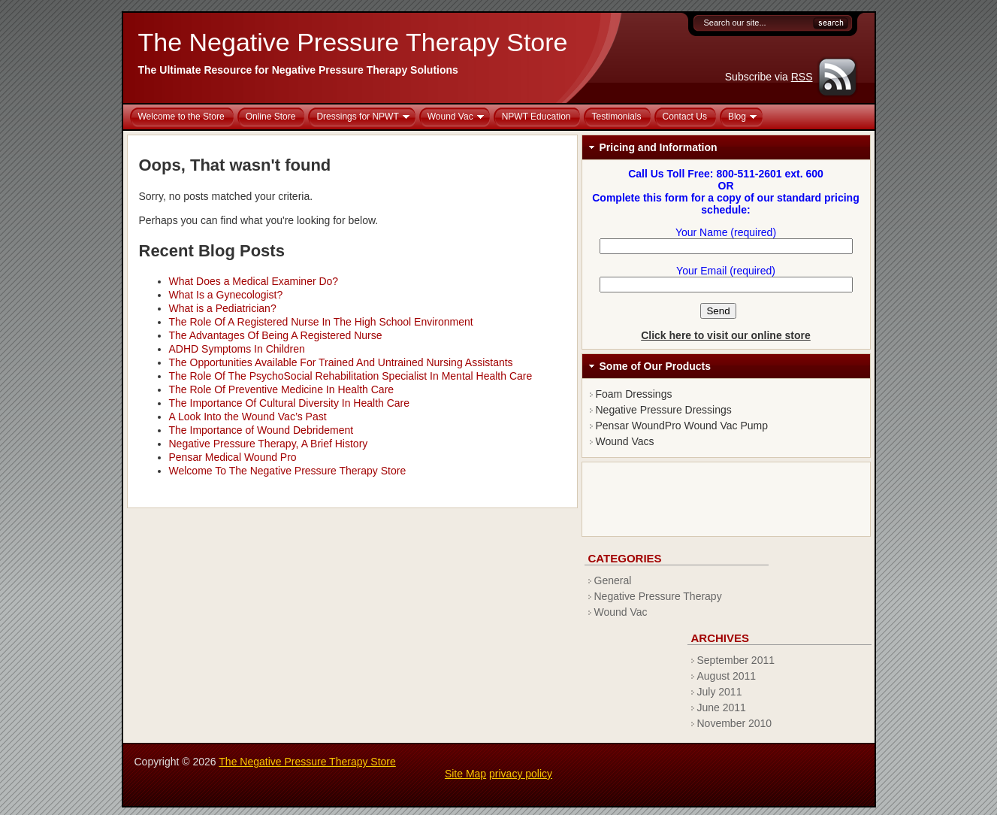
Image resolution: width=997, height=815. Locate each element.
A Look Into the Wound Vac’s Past (248, 417)
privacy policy (520, 774)
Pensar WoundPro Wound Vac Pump (682, 426)
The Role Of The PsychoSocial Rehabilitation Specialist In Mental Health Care (351, 376)
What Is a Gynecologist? (226, 295)
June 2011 (721, 707)
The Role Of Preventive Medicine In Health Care (281, 389)
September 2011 (736, 660)
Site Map (465, 774)
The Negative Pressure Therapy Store (353, 42)
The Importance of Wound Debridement (261, 430)
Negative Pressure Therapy (658, 596)
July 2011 (719, 692)
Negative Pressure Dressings (664, 410)
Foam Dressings (634, 394)
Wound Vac (621, 612)
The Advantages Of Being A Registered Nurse (275, 335)
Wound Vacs (625, 441)
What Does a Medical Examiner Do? (254, 281)
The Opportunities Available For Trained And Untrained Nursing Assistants (341, 362)
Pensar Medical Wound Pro (233, 457)
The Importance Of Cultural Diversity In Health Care (289, 403)
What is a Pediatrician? (222, 308)
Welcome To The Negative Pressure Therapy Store (287, 471)
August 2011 (727, 676)
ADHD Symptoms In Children (237, 349)
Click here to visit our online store (726, 335)
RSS (802, 77)
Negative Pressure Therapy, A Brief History (268, 444)
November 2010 (734, 723)
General (613, 580)
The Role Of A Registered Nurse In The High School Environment (321, 322)
